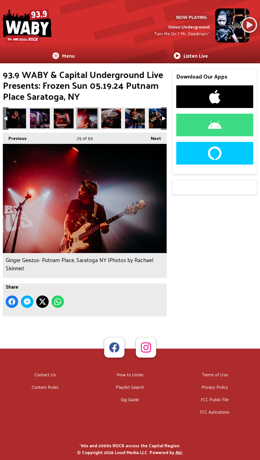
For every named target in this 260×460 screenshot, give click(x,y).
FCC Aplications (214, 412)
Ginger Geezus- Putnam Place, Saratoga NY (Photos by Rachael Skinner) (16, 118)
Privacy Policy (214, 387)
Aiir (178, 452)
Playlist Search (130, 387)
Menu (63, 55)
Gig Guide (130, 399)
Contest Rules (45, 387)
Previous (15, 137)
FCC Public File (215, 399)
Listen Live (191, 55)
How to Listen (130, 374)
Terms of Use (215, 374)
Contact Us (45, 374)
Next (153, 137)
